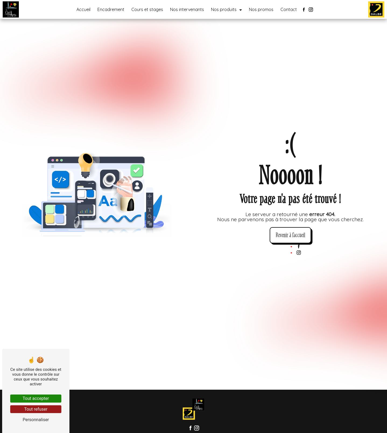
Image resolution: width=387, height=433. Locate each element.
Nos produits (224, 9)
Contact (288, 9)
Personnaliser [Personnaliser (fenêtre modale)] (36, 419)
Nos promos (261, 9)
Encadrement (110, 9)
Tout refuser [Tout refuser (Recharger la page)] (35, 409)
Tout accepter (36, 398)
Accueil (83, 9)
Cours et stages (147, 9)
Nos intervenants (187, 9)
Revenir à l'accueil (290, 235)
